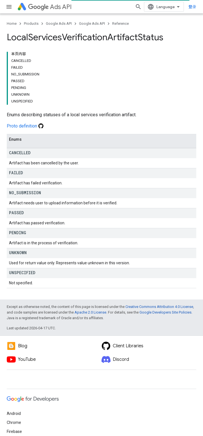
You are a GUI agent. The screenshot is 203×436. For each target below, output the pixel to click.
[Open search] (138, 6)
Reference (120, 23)
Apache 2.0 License (90, 312)
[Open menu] (9, 7)
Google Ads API (59, 23)
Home (12, 23)
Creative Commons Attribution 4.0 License (159, 307)
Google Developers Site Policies (165, 312)
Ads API (50, 7)
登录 (192, 7)
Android (14, 413)
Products (31, 23)
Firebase (14, 431)
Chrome (14, 422)
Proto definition (25, 126)
